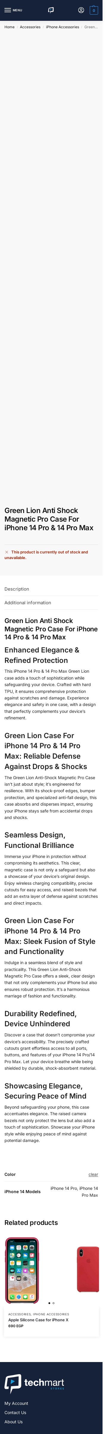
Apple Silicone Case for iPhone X (38, 1319)
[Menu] (13, 10)
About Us (13, 1421)
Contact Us (15, 1412)
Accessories (30, 27)
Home (9, 27)
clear (93, 1174)
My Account (16, 1403)
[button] (93, 10)
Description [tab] (16, 589)
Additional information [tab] (27, 602)
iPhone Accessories (62, 27)
